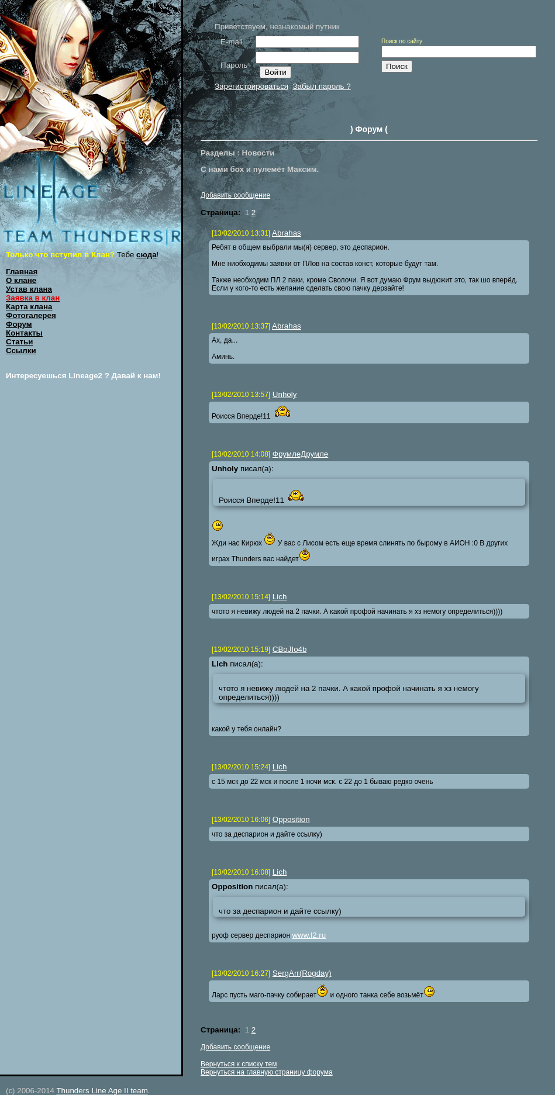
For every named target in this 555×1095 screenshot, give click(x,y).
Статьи (19, 341)
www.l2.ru (309, 935)
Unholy (285, 394)
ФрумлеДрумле (300, 454)
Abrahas (286, 233)
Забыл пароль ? (321, 86)
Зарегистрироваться (251, 86)
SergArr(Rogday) (302, 973)
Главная (21, 271)
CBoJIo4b (290, 649)
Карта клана (29, 306)
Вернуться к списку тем (239, 1064)
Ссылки (21, 350)
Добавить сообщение (235, 195)
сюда (146, 254)
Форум (19, 324)
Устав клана (29, 289)
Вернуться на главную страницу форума (267, 1072)
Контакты (24, 333)
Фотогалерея (31, 315)
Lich (280, 596)
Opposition (291, 819)
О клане (21, 280)
